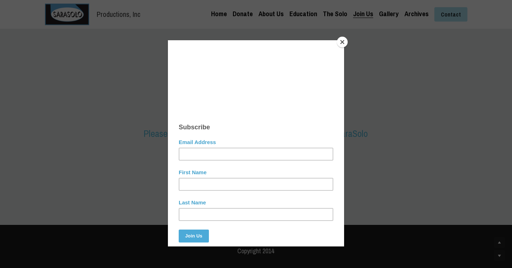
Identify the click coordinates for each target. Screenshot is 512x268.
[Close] (342, 42)
